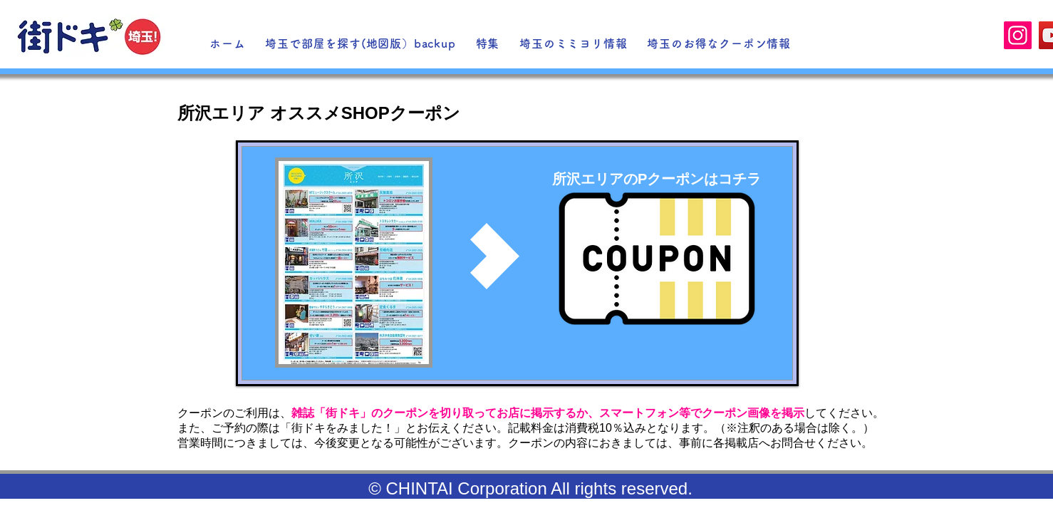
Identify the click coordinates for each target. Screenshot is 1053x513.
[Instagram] (1018, 35)
